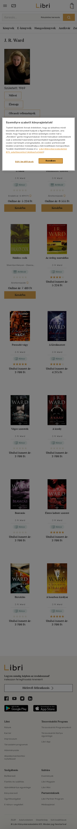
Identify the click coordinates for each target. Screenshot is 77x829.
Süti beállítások (24, 161)
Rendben (51, 160)
